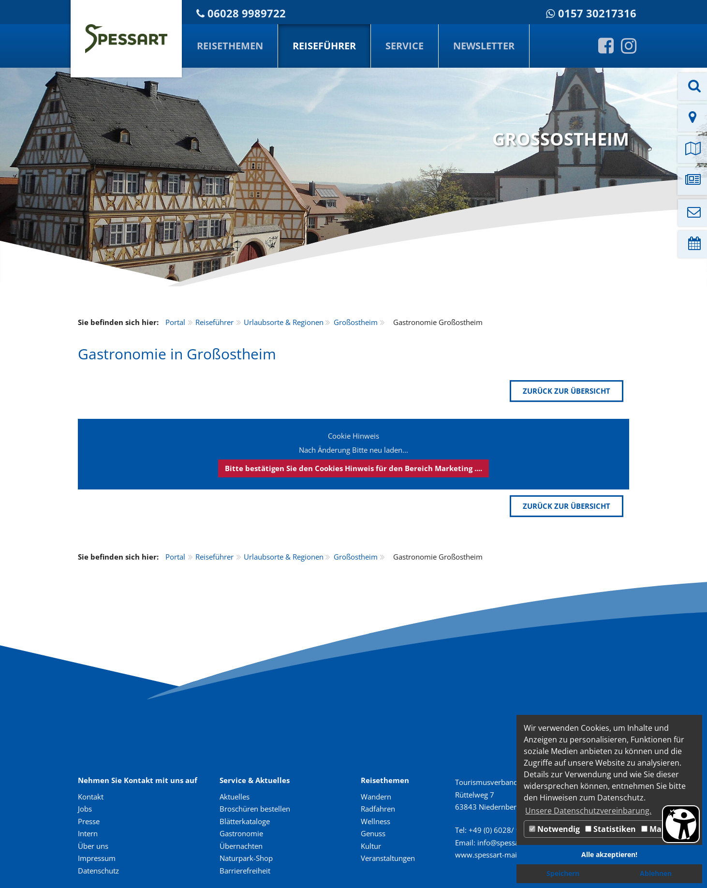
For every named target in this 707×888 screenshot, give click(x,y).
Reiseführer (324, 45)
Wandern (376, 796)
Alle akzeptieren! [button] (609, 854)
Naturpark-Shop (246, 858)
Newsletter (484, 45)
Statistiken (610, 829)
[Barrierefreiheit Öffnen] (681, 824)
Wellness (375, 821)
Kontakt (90, 796)
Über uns (93, 846)
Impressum (97, 858)
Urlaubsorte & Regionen (284, 322)
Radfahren (378, 809)
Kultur (371, 846)
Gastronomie (241, 833)
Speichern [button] (562, 873)
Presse (89, 821)
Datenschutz (98, 870)
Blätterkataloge (245, 821)
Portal (175, 322)
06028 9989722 (246, 13)
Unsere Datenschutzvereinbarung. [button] (588, 810)
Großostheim (356, 322)
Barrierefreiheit (245, 870)
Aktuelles (235, 796)
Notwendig (554, 829)
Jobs (85, 809)
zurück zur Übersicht (566, 391)
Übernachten (241, 846)
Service (404, 45)
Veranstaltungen (388, 858)
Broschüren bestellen (255, 809)
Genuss (373, 833)
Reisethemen (230, 45)
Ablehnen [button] (656, 873)
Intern (88, 833)
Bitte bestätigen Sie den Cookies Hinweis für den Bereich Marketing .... (353, 468)
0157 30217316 (597, 13)
